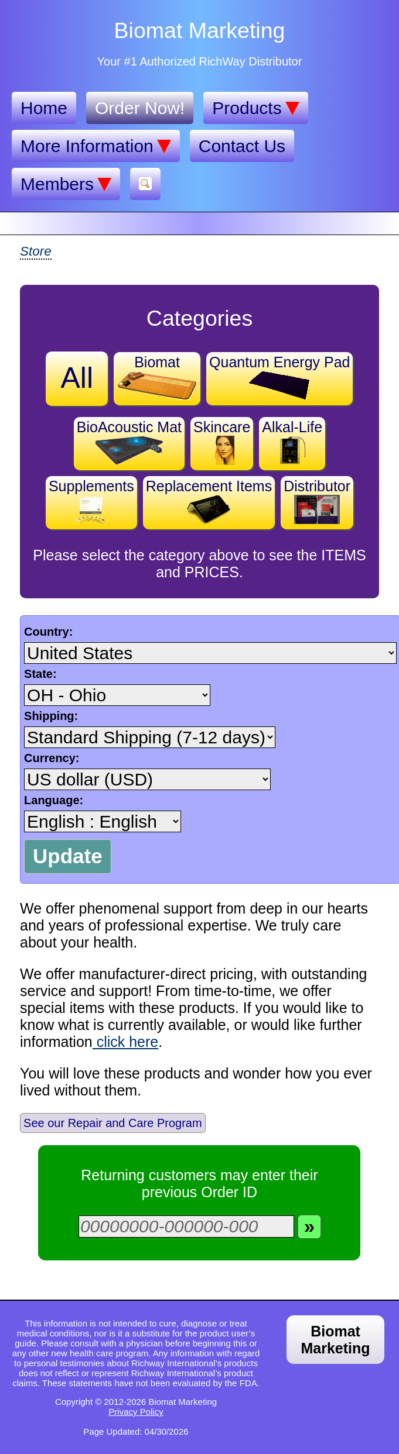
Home (44, 108)
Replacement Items (209, 501)
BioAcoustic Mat (129, 442)
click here (126, 1041)
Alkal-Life (292, 442)
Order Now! (140, 108)
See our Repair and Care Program (112, 1123)
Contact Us (242, 146)
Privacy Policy (135, 1412)
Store (36, 251)
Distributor (317, 501)
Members (66, 184)
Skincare (221, 442)
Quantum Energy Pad (279, 377)
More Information (96, 146)
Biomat (157, 377)
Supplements (91, 501)
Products (255, 108)
